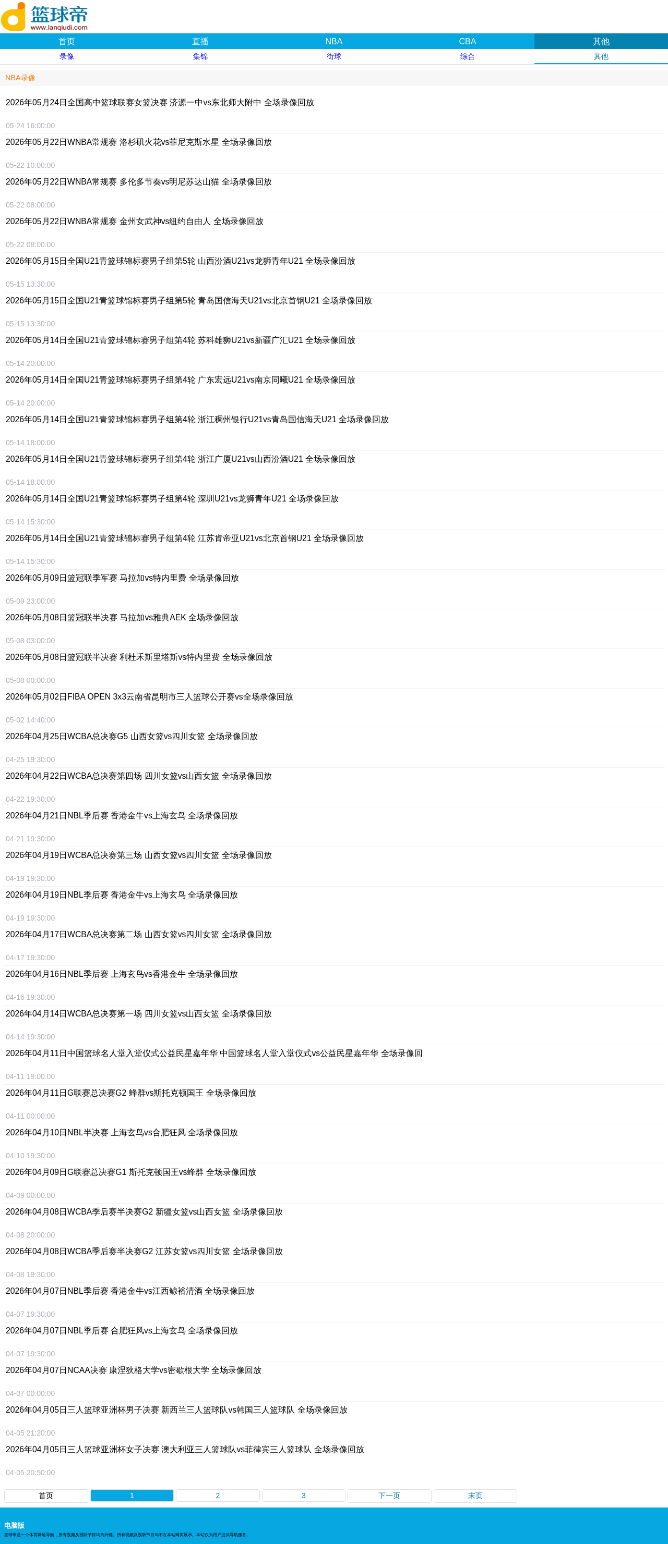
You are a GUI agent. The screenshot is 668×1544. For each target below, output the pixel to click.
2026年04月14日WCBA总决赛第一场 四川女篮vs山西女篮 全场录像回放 (139, 1013)
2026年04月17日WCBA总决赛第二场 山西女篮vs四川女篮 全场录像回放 (139, 934)
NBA (334, 41)
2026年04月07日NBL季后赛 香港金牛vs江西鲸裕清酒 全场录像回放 (130, 1290)
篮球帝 (57, 12)
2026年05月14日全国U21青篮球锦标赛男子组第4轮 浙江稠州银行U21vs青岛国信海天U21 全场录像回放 (197, 419)
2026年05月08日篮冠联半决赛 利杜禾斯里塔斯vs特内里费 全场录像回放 (139, 657)
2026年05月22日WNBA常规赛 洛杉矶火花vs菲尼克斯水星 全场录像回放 (139, 142)
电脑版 (14, 1525)
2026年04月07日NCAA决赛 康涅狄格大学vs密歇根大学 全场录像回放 (133, 1370)
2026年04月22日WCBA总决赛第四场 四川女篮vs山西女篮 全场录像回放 (139, 775)
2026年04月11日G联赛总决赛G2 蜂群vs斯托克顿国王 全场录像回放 (131, 1092)
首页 (66, 41)
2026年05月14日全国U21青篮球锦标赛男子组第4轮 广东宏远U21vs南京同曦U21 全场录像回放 (180, 379)
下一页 (389, 1495)
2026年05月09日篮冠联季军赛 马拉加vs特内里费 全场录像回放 (122, 577)
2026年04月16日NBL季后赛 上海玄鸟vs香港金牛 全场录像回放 (122, 974)
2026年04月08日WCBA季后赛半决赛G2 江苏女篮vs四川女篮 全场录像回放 (144, 1251)
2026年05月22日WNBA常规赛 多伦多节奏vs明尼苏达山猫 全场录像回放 (139, 181)
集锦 (200, 56)
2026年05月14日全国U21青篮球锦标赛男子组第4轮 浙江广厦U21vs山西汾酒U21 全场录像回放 (180, 459)
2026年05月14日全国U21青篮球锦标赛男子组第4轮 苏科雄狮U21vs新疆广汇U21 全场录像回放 (180, 340)
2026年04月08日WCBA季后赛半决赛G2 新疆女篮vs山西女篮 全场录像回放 (144, 1211)
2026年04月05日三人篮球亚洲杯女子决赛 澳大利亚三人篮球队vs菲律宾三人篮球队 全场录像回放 (185, 1449)
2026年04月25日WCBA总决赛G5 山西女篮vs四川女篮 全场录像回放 (132, 736)
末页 (475, 1495)
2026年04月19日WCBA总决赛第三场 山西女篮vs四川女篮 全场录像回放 (139, 855)
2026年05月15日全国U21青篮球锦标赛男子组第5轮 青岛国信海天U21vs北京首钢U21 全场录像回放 (189, 300)
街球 (334, 56)
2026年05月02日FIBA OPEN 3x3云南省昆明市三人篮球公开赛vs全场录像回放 (149, 696)
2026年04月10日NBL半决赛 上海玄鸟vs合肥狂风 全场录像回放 (122, 1132)
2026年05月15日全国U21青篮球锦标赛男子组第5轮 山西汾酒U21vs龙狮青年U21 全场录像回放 (180, 260)
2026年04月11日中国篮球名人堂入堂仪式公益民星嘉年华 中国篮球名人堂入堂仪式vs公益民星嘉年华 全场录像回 (214, 1053)
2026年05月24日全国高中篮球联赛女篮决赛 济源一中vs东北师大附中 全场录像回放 (160, 102)
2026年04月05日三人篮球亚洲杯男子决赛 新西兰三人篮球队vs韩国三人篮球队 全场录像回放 (177, 1409)
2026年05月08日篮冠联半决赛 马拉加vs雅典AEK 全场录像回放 (122, 617)
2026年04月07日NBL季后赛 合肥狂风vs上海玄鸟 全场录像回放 (122, 1330)
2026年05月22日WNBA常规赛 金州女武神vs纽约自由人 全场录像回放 (135, 221)
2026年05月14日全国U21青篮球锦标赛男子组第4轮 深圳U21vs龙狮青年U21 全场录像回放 (172, 498)
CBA (467, 41)
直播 (200, 41)
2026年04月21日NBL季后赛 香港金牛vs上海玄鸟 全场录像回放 (122, 815)
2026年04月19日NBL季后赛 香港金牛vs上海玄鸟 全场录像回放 (122, 894)
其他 (601, 41)
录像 (66, 56)
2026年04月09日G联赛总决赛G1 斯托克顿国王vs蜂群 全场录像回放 (131, 1172)
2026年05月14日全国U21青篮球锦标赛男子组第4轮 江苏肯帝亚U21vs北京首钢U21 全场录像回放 (185, 538)
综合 (467, 56)
